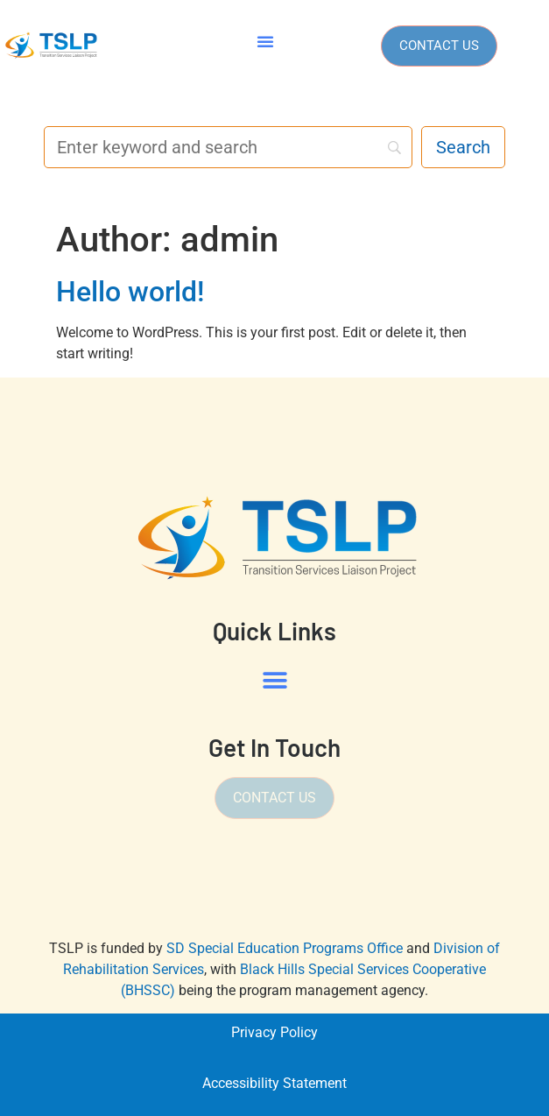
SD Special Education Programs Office (284, 948)
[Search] (228, 147)
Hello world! (130, 291)
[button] (265, 41)
